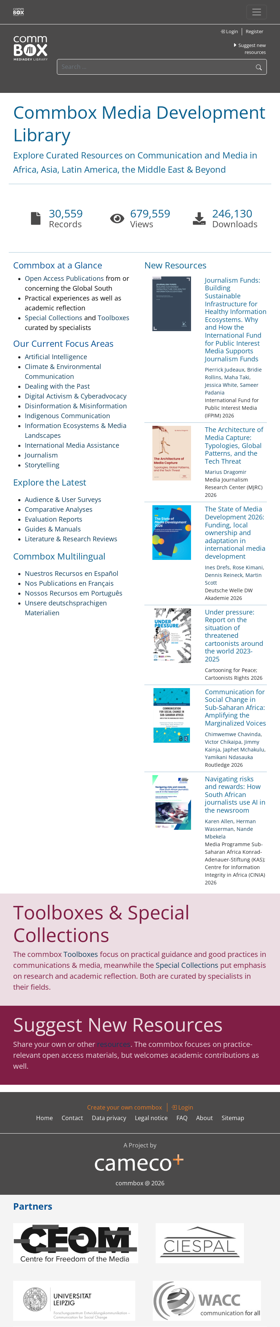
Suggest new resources (249, 49)
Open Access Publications (64, 278)
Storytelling (42, 464)
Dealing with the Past (57, 386)
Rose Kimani (248, 567)
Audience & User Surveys (63, 499)
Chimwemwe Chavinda (233, 734)
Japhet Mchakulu (243, 749)
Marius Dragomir (225, 471)
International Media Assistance (72, 445)
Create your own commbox (124, 1107)
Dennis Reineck (223, 575)
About (204, 1118)
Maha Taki (236, 377)
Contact (72, 1118)
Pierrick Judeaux (224, 369)
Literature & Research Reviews (71, 538)
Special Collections (53, 317)
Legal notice (151, 1118)
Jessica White (221, 384)
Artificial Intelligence (56, 356)
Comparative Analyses (59, 509)
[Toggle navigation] (256, 12)
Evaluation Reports (53, 519)
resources (114, 1044)
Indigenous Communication (67, 415)
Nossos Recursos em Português (73, 593)
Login (229, 31)
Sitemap (233, 1118)
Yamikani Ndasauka (229, 757)
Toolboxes (113, 317)
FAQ (181, 1118)
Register (254, 31)
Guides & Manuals (53, 529)
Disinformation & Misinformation (76, 405)
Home (44, 1118)
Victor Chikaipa (223, 741)
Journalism (41, 455)
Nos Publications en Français (69, 583)
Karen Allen (219, 821)
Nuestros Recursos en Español (71, 573)
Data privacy (109, 1118)
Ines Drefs (217, 567)
